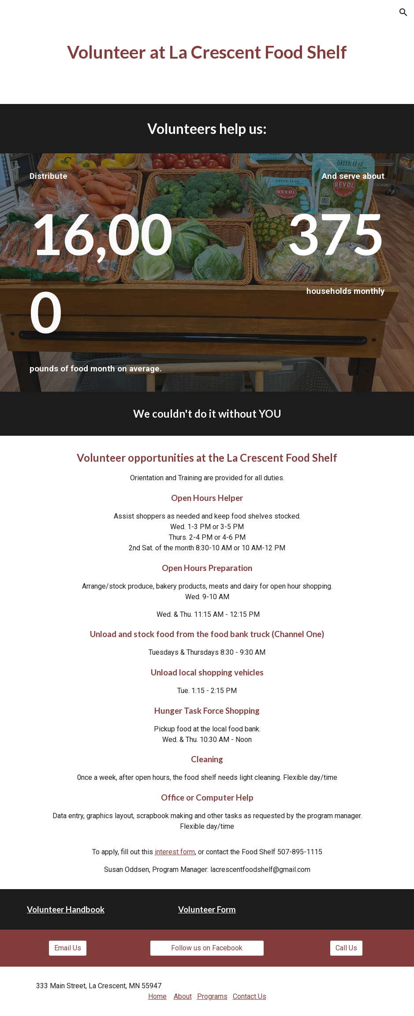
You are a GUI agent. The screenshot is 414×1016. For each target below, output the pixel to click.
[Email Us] (67, 948)
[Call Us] (346, 948)
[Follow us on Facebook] (207, 948)
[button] (403, 12)
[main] (207, 52)
